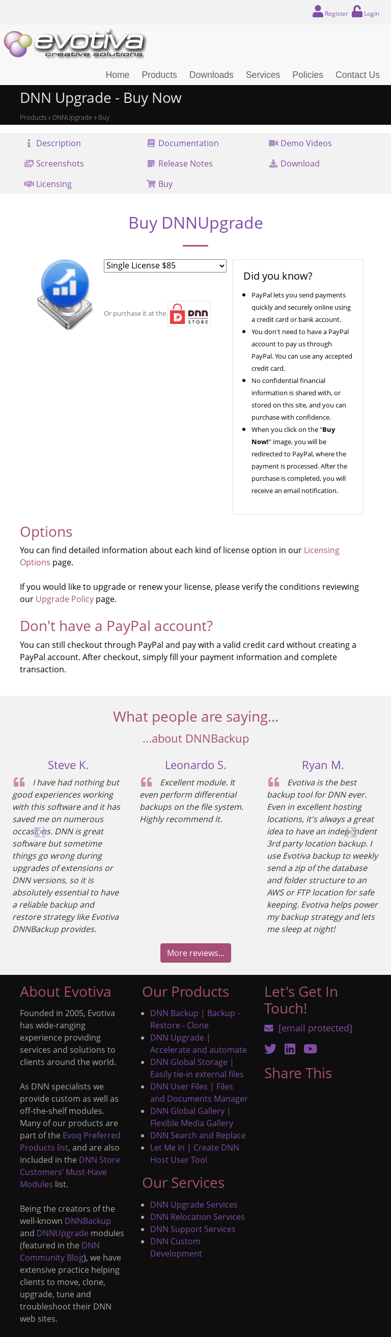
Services (263, 75)
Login (365, 11)
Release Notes (185, 163)
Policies (307, 75)
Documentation (188, 143)
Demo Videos (306, 143)
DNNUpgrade (63, 1233)
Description (58, 143)
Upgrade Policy (65, 599)
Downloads (211, 75)
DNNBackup (88, 1220)
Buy (165, 183)
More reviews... (196, 953)
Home (117, 75)
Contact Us (358, 75)
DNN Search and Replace (198, 1135)
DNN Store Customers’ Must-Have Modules (70, 1172)
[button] (39, 832)
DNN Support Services (193, 1229)
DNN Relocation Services (197, 1216)
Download (300, 163)
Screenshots (60, 163)
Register (331, 11)
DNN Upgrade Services (194, 1204)
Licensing (54, 183)
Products (159, 75)
